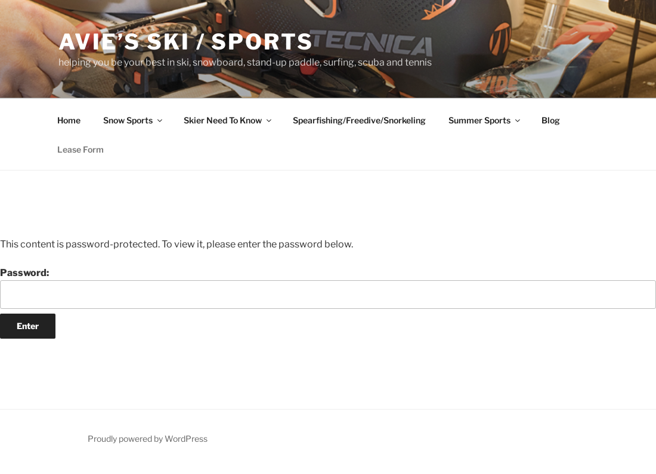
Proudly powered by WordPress (148, 438)
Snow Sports (133, 120)
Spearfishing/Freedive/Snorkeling (359, 120)
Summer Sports (485, 120)
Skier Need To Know (228, 120)
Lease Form (80, 149)
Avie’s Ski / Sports (186, 42)
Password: (328, 288)
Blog (550, 120)
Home (69, 120)
